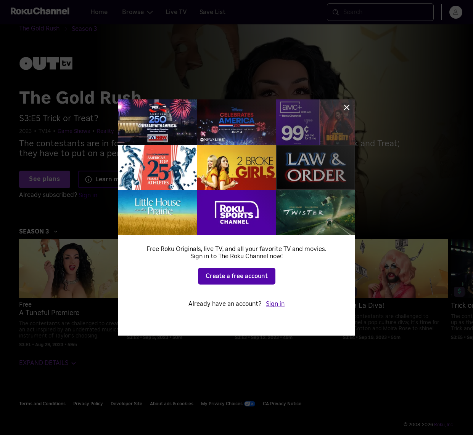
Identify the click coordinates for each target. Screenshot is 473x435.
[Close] (347, 107)
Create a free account (237, 276)
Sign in (275, 304)
